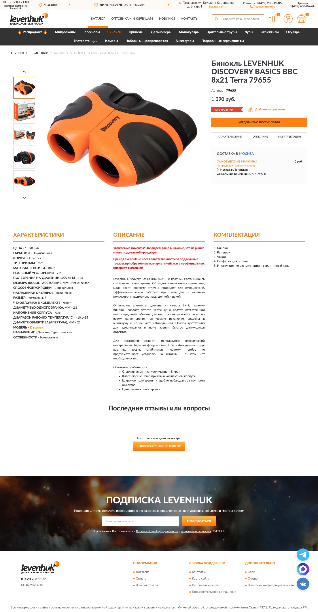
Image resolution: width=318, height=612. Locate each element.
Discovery (37, 327)
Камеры (111, 41)
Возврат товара (147, 585)
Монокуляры (189, 32)
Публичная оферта (205, 585)
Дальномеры (161, 32)
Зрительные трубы (222, 32)
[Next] (24, 197)
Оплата (141, 578)
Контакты (190, 18)
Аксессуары (185, 41)
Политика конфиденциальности (271, 585)
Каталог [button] (98, 18)
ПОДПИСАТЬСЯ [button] (199, 521)
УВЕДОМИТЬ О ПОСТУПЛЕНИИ (259, 122)
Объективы (270, 32)
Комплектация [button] (289, 136)
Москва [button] (246, 153)
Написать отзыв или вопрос (159, 446)
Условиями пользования (196, 531)
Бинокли (114, 32)
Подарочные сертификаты (222, 41)
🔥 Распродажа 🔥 (32, 32)
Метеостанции (86, 41)
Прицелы (136, 32)
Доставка (142, 572)
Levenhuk (15, 8)
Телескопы (91, 32)
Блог (251, 572)
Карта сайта (200, 578)
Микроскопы (65, 32)
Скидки (253, 578)
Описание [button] (260, 136)
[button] (262, 6)
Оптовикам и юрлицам (132, 18)
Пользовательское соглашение (214, 591)
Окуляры (293, 32)
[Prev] (24, 71)
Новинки (167, 18)
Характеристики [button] (230, 136)
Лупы (248, 32)
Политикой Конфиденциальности (157, 531)
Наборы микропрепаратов (146, 41)
